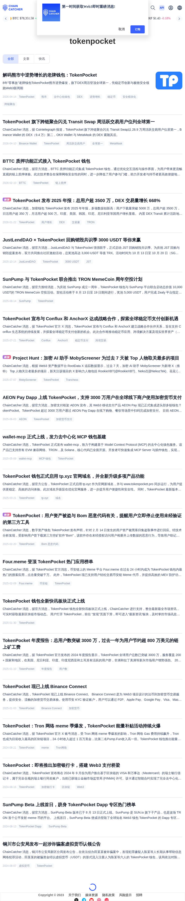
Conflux (46, 340)
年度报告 (46, 668)
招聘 (139, 895)
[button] (179, 8)
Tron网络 (61, 747)
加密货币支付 (64, 419)
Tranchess (72, 379)
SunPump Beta (58, 826)
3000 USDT (72, 261)
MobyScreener (27, 379)
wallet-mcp (25, 458)
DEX (80, 96)
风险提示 (125, 895)
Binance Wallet (28, 143)
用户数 (63, 668)
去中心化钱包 (62, 96)
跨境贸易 (101, 340)
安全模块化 (129, 96)
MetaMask (116, 143)
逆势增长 (95, 96)
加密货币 (74, 708)
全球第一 (97, 143)
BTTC (22, 182)
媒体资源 (91, 895)
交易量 (76, 222)
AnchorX (63, 340)
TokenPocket (26, 96)
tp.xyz (44, 498)
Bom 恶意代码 (49, 544)
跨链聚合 (9, 104)
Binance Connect (51, 708)
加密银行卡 (48, 787)
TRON (91, 222)
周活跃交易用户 (75, 143)
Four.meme (26, 583)
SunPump (25, 301)
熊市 (44, 96)
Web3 (80, 787)
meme (45, 747)
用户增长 (46, 222)
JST (88, 261)
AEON (22, 419)
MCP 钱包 (45, 458)
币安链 (44, 583)
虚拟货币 (24, 865)
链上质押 (60, 182)
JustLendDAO (27, 261)
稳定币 (112, 96)
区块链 (66, 787)
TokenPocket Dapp (30, 826)
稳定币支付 (81, 340)
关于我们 (74, 895)
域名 (58, 498)
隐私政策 (108, 895)
